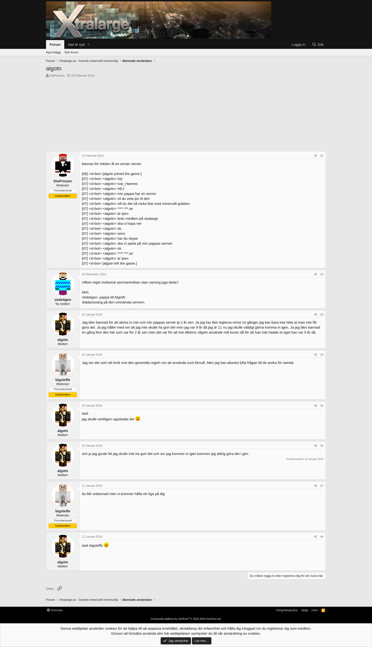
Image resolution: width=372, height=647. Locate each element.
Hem (315, 610)
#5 (321, 405)
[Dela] (316, 156)
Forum (55, 44)
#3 (321, 314)
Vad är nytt (76, 44)
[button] (88, 44)
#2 (321, 274)
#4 (321, 354)
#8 (321, 536)
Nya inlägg (53, 52)
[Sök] (318, 44)
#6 (321, 445)
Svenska (55, 610)
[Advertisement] (186, 113)
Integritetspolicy (287, 610)
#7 (321, 485)
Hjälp (304, 610)
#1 (321, 155)
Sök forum (71, 52)
